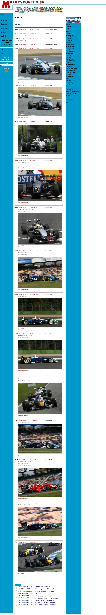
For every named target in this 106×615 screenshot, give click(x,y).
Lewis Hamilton (33, 207)
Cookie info (6, 68)
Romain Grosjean (34, 503)
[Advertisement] (91, 36)
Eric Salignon (33, 85)
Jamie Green (33, 44)
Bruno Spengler (33, 33)
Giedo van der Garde (35, 250)
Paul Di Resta (33, 333)
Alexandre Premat (34, 29)
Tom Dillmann (33, 542)
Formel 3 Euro (22, 29)
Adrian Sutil (32, 160)
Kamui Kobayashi (34, 294)
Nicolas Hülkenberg (34, 459)
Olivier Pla (32, 38)
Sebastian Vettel (34, 375)
